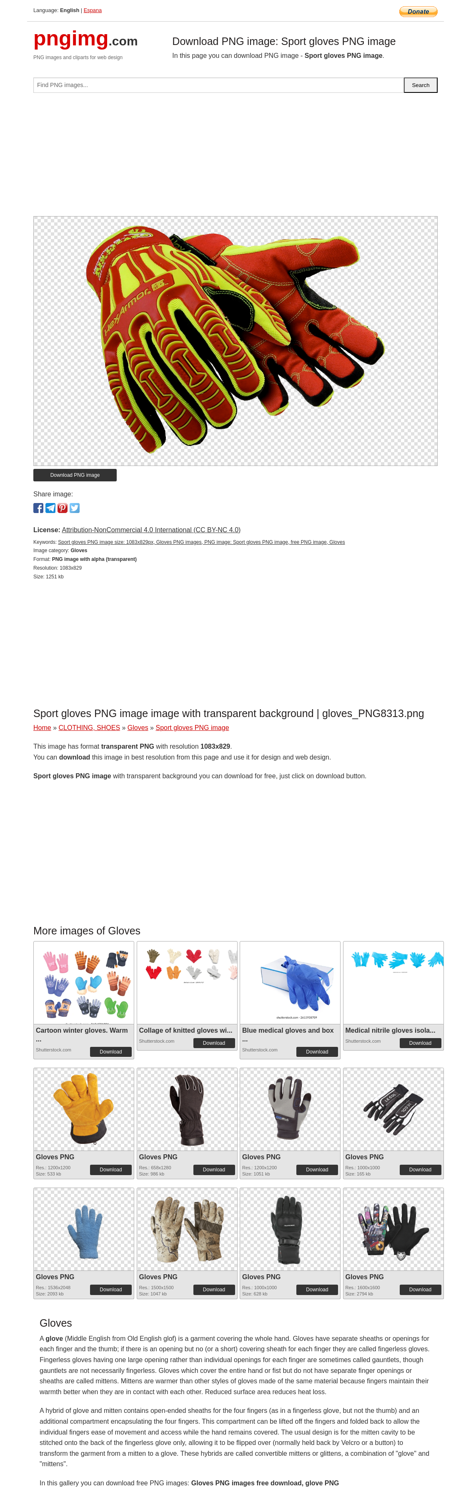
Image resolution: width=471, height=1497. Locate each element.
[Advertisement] (235, 158)
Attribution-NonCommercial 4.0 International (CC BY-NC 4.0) (151, 529)
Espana (93, 10)
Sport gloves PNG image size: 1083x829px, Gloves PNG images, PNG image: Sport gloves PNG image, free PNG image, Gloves (201, 542)
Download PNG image (75, 475)
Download (111, 1052)
